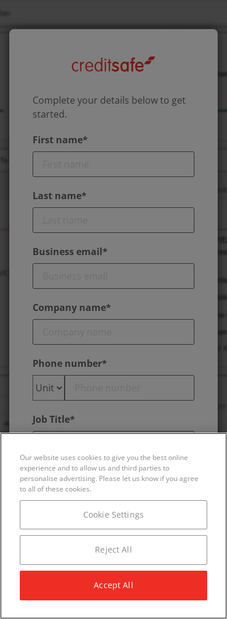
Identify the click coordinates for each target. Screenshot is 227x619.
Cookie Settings (113, 514)
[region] (113, 526)
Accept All (113, 584)
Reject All (113, 549)
